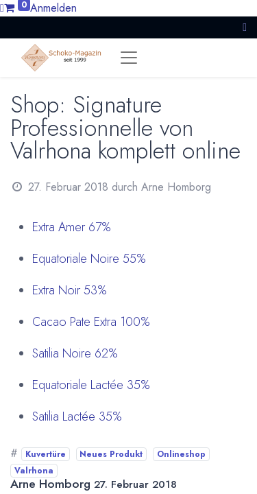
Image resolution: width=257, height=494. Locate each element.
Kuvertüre (45, 454)
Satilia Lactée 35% (77, 416)
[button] (245, 27)
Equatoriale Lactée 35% (91, 385)
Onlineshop (181, 454)
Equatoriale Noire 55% (89, 259)
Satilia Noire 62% (75, 353)
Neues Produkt (111, 454)
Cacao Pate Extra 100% (91, 322)
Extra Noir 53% (69, 290)
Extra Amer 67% (71, 227)
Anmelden (53, 8)
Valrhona (33, 470)
